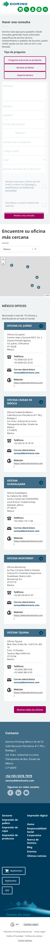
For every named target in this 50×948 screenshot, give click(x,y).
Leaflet (47, 295)
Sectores (7, 815)
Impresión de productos (10, 837)
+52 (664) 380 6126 (23, 669)
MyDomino (10, 880)
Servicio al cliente (25, 67)
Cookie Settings (25, 940)
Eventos (32, 851)
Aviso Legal (39, 931)
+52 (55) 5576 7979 (18, 776)
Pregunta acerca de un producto (25, 60)
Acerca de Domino (33, 841)
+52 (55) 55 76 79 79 (23, 443)
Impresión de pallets (10, 821)
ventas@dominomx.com (26, 372)
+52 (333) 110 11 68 (23, 520)
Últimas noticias (36, 855)
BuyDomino (13, 871)
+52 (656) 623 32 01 (23, 359)
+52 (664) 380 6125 (23, 672)
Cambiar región (31, 924)
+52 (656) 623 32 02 (23, 362)
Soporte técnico (25, 75)
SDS (7, 890)
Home (30, 824)
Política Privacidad (14, 936)
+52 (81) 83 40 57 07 (23, 595)
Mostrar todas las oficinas (30, 709)
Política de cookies (33, 936)
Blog (29, 847)
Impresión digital (37, 815)
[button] (32, 249)
